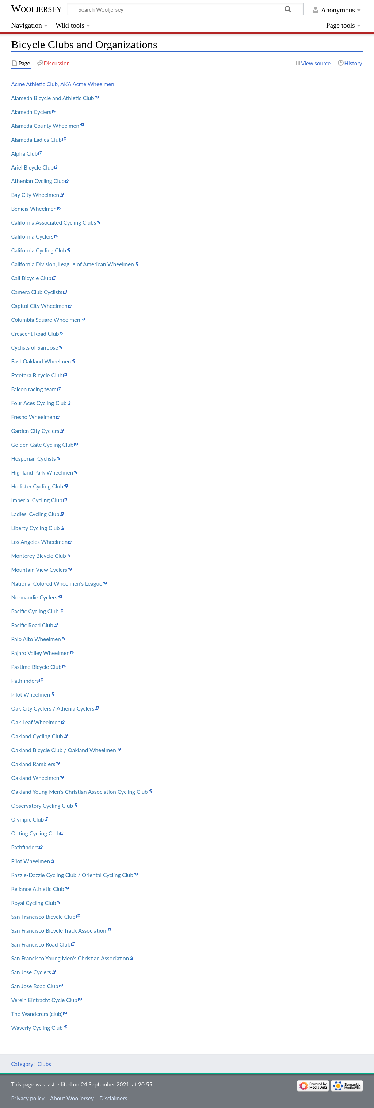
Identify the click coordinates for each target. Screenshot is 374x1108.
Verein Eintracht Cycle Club (44, 1000)
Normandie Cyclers (34, 597)
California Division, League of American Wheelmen (72, 264)
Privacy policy (27, 1098)
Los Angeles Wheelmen (39, 541)
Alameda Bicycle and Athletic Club (52, 98)
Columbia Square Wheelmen (45, 319)
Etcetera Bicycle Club (36, 375)
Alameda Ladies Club (36, 139)
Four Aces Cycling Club (38, 403)
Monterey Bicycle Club (38, 555)
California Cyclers (32, 236)
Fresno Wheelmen (33, 417)
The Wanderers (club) (36, 1013)
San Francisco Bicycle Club (43, 916)
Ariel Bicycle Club (32, 167)
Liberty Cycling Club (35, 528)
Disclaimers (113, 1098)
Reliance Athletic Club (37, 889)
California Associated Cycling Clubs (53, 222)
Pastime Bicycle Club (36, 666)
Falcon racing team (33, 389)
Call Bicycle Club (31, 278)
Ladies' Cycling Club (35, 514)
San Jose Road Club (34, 986)
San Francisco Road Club (40, 944)
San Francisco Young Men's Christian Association (70, 958)
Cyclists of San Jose (34, 347)
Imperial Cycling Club (36, 500)
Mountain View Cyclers (39, 569)
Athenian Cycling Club (38, 181)
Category (22, 1064)
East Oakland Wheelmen (41, 361)
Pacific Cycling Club (34, 611)
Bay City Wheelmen (35, 194)
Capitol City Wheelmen (39, 305)
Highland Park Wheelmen (42, 472)
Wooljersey (36, 8)
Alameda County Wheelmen (45, 125)
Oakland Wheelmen (35, 777)
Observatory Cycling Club (42, 805)
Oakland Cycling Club (37, 736)
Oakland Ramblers (33, 764)
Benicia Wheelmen (34, 208)
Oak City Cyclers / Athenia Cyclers (52, 708)
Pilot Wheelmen (30, 694)
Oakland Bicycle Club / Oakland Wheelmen (63, 750)
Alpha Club (24, 153)
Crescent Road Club (35, 333)
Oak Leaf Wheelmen (35, 722)
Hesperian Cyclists (33, 458)
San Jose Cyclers (31, 972)
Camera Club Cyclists (36, 292)
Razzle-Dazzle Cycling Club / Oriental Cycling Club (72, 875)
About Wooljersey (72, 1098)
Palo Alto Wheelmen (36, 639)
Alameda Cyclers (31, 111)
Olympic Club (27, 819)
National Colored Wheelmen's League (56, 583)
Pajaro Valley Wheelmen (40, 653)
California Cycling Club (38, 250)
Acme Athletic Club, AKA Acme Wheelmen (62, 84)
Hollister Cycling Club (37, 486)
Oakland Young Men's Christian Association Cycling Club (79, 791)
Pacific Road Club (32, 625)
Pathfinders (25, 680)
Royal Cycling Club (33, 902)
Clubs (44, 1064)
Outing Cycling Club (35, 833)
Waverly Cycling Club (36, 1027)
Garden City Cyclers (35, 430)
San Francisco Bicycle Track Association (58, 930)
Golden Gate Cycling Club (42, 444)
